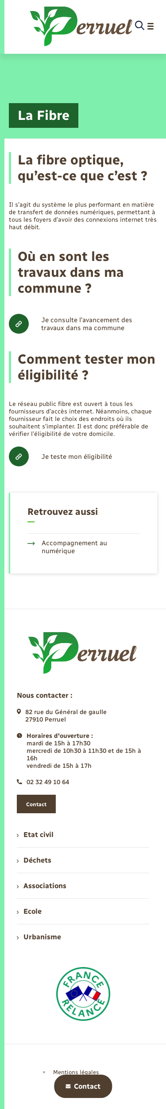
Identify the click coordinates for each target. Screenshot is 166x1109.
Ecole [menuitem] (29, 911)
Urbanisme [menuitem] (39, 937)
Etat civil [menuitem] (35, 834)
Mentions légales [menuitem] (76, 1072)
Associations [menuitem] (41, 886)
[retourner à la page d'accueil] (81, 26)
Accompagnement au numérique (67, 547)
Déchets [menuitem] (34, 860)
